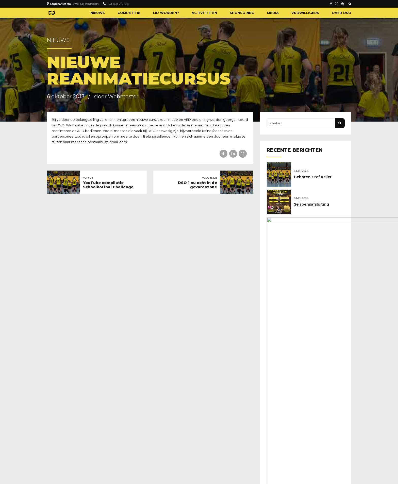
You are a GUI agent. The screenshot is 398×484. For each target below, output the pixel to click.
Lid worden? (166, 13)
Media (273, 13)
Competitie (129, 13)
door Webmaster (116, 96)
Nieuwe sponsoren (313, 230)
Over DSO (341, 13)
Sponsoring (242, 13)
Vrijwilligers (305, 13)
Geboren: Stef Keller (314, 176)
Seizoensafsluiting (312, 203)
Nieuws (97, 13)
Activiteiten (204, 13)
